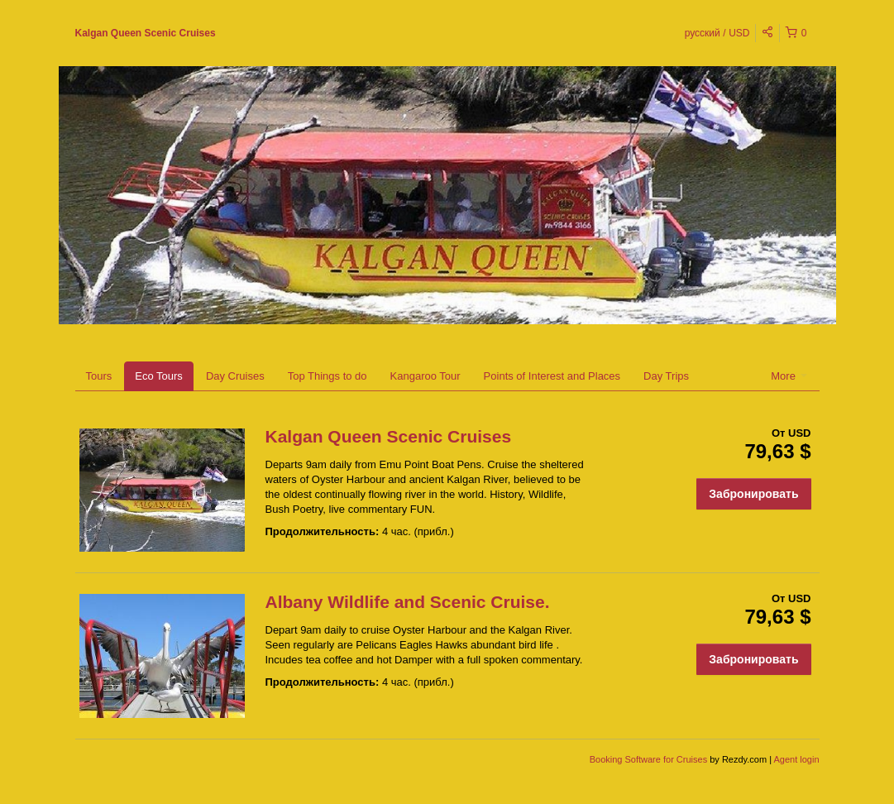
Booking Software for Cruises (650, 759)
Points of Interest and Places (552, 376)
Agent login (796, 759)
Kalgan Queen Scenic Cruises (145, 33)
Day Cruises (235, 376)
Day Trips (666, 376)
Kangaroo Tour (425, 376)
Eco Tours (159, 376)
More (788, 376)
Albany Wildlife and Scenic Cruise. (407, 601)
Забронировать (753, 493)
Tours (99, 376)
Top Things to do (327, 376)
